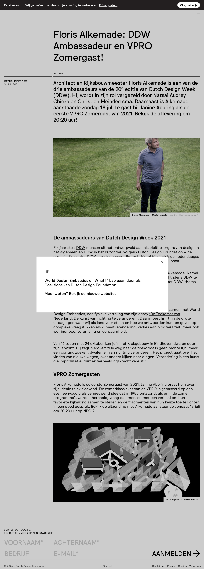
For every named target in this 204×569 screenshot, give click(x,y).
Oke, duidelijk (188, 5)
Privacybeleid (108, 5)
